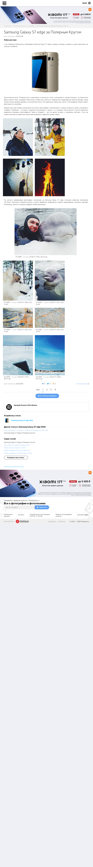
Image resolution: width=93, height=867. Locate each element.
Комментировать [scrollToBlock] (81, 384)
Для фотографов (83, 515)
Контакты (21, 515)
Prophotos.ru (85, 522)
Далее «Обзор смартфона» (47, 396)
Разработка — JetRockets (56, 522)
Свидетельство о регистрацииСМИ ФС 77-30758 (40, 515)
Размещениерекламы (8, 515)
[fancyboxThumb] (45, 72)
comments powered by (14, 467)
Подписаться (43, 507)
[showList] (16, 457)
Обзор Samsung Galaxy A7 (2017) (15, 448)
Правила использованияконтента (64, 515)
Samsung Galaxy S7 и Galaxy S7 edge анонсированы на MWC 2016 (26, 430)
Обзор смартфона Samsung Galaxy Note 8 (18, 453)
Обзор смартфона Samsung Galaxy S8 (16, 450)
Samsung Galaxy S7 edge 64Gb (22, 420)
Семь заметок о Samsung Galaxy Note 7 (17, 445)
